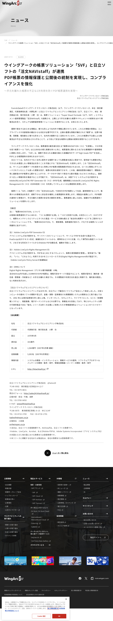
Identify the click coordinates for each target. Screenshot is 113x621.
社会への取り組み (11, 532)
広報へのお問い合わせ (93, 523)
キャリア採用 (63, 526)
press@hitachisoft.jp (26, 403)
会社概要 (8, 485)
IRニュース (63, 488)
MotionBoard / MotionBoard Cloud (40, 518)
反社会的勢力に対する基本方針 (35, 595)
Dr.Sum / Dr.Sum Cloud (40, 512)
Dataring (35, 523)
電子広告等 (63, 506)
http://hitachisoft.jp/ (36, 369)
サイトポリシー (46, 590)
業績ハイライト (64, 492)
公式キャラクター (12, 510)
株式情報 (62, 499)
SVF (35, 492)
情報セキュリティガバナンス (12, 590)
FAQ (60, 510)
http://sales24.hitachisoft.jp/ (36, 393)
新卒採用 (62, 522)
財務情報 (62, 495)
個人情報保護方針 (76, 590)
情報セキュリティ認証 (31, 590)
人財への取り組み (11, 528)
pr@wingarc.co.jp (17, 424)
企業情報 (87, 488)
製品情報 (87, 485)
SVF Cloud (37, 496)
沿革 (6, 506)
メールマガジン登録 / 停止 (94, 527)
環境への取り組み (11, 525)
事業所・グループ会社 (13, 492)
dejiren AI (36, 537)
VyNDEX (35, 527)
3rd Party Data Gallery (41, 541)
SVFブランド (37, 488)
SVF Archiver (38, 499)
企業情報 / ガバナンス (67, 503)
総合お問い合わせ (90, 520)
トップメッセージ (11, 495)
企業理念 (8, 503)
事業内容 (8, 488)
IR (84, 492)
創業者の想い (10, 499)
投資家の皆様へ (64, 485)
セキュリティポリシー (60, 590)
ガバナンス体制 (10, 535)
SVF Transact (38, 503)
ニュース (14, 40)
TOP (5, 40)
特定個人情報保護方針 (91, 590)
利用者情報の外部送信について (13, 595)
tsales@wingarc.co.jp (18, 417)
